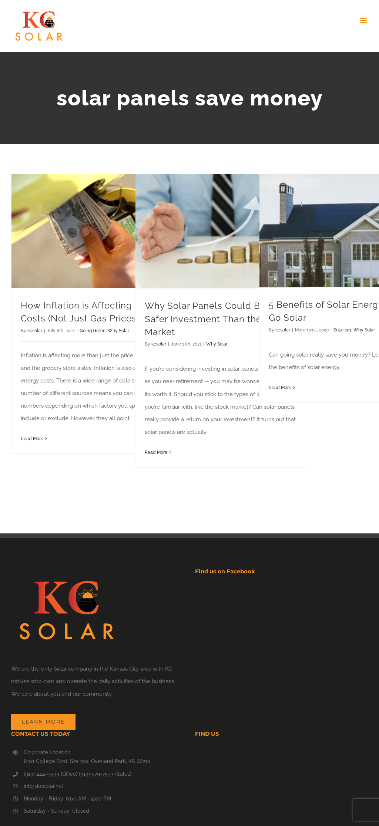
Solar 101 (342, 330)
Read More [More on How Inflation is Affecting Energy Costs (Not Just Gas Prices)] (32, 438)
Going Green (92, 330)
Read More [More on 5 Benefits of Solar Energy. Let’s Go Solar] (280, 387)
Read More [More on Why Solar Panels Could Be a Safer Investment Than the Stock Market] (156, 452)
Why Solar (118, 330)
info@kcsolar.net (43, 786)
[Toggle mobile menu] (364, 20)
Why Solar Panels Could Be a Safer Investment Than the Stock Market (217, 319)
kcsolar (34, 330)
